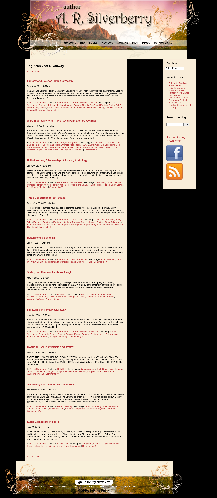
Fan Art (69, 334)
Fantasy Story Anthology (83, 222)
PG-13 (39, 336)
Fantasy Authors (43, 185)
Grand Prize (33, 371)
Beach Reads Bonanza (48, 262)
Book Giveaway (79, 103)
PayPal (92, 371)
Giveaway (92, 103)
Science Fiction (68, 107)
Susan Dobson (105, 147)
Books (93, 42)
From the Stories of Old (38, 224)
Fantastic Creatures (42, 222)
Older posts (33, 71)
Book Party (62, 182)
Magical (51, 371)
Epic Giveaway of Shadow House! (177, 89)
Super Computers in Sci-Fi (43, 421)
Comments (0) (53, 110)
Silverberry (61, 296)
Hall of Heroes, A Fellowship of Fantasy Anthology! (57, 160)
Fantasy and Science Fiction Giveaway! (50, 81)
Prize (45, 336)
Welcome (69, 42)
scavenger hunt (56, 409)
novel (38, 409)
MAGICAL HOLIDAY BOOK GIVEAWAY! (50, 347)
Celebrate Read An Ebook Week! (178, 84)
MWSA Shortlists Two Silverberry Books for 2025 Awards (179, 100)
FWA (84, 145)
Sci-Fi (44, 446)
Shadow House (89, 147)
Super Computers (72, 446)
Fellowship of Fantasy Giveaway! (47, 309)
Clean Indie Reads (47, 334)
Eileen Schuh (33, 446)
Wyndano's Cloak (35, 299)
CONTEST (77, 219)
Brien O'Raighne (110, 406)
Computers (87, 443)
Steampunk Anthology (68, 224)
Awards (60, 142)
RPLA (78, 147)
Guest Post (62, 443)
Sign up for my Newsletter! (175, 139)
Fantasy (109, 294)
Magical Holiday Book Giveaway (72, 371)
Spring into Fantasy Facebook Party (85, 296)
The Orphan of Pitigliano (71, 150)
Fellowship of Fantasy (77, 185)
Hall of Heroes (95, 185)
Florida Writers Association (68, 145)
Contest (31, 185)
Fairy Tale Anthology (105, 219)
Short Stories (117, 185)
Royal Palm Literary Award (61, 147)
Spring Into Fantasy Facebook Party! (49, 272)
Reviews (107, 42)
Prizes (45, 147)
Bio (82, 42)
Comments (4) (52, 299)
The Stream (108, 296)
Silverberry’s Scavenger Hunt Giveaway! (51, 384)
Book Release (75, 182)
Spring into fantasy (58, 336)
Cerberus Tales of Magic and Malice (55, 105)
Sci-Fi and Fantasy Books (102, 105)
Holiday (43, 371)
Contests (64, 262)
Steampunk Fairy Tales (91, 224)
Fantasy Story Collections (109, 222)
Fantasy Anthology (62, 222)
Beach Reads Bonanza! (41, 237)
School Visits (163, 42)
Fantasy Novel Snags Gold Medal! (179, 94)
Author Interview (79, 259)
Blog (135, 42)
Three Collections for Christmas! (46, 198)
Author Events (64, 103)
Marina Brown (33, 147)
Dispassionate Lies (111, 443)
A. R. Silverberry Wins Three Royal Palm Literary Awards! (61, 120)
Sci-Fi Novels (53, 107)
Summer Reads (84, 262)
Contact (122, 42)
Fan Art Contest (81, 334)
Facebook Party (97, 294)
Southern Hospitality (74, 409)
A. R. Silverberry (38, 103)
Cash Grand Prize (105, 369)
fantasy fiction (59, 185)
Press (146, 42)
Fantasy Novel (97, 334)
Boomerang (48, 145)
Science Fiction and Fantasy (90, 107)
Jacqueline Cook (113, 145)
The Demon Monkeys (37, 187)
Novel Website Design (133, 496)
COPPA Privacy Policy (94, 490)
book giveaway (88, 369)
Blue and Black (34, 145)
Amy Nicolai (115, 142)
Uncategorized (72, 142)
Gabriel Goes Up (96, 145)
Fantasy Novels (81, 105)
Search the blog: (176, 117)
